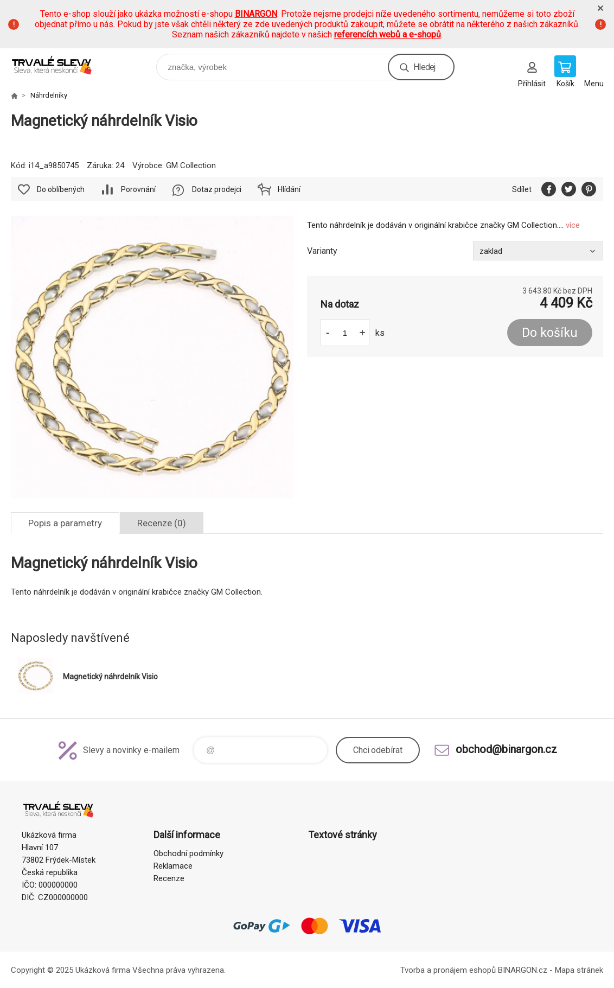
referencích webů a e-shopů (387, 34)
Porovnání (138, 189)
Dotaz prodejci (216, 189)
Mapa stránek (579, 970)
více (573, 225)
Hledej (424, 67)
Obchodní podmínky (188, 853)
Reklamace (173, 866)
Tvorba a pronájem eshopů (448, 970)
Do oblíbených (61, 189)
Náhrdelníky (48, 95)
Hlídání (289, 189)
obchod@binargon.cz (506, 749)
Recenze (169, 878)
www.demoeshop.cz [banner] (59, 64)
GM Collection (191, 165)
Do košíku (550, 333)
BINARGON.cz (522, 970)
